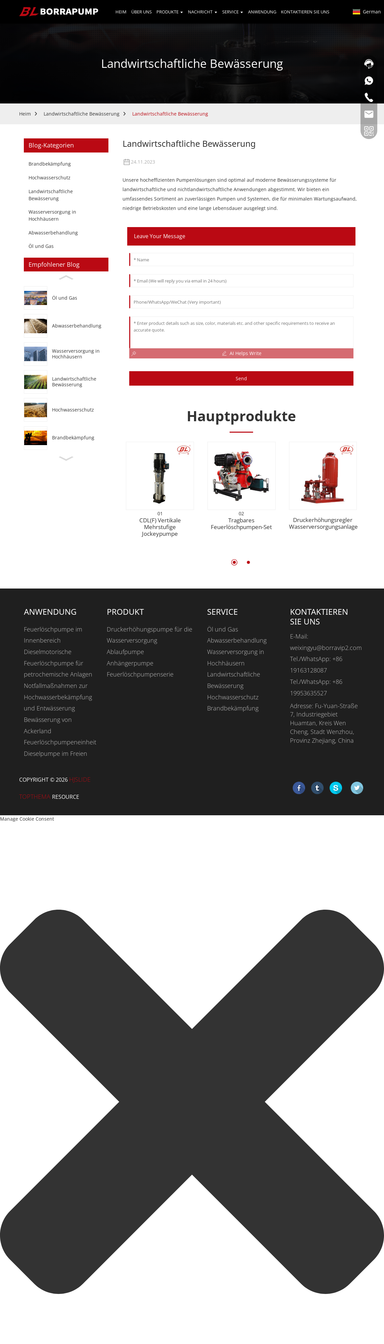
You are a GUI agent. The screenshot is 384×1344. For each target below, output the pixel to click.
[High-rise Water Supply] (66, 354)
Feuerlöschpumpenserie (140, 674)
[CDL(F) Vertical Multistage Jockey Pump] (160, 476)
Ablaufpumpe (125, 652)
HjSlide (80, 779)
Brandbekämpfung (50, 164)
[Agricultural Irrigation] (66, 382)
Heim (25, 114)
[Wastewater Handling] (66, 326)
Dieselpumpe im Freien (55, 753)
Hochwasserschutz (49, 177)
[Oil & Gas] (66, 298)
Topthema (35, 796)
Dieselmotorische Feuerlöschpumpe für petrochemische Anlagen (58, 663)
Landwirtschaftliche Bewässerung (81, 114)
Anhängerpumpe (130, 663)
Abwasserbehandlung (53, 232)
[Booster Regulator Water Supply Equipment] (323, 489)
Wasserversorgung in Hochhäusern (52, 215)
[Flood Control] (66, 410)
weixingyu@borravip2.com (326, 648)
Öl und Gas (41, 246)
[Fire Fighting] (66, 438)
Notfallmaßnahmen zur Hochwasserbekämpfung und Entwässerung (58, 697)
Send (241, 379)
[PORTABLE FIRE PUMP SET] (241, 476)
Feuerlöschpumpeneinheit (60, 742)
